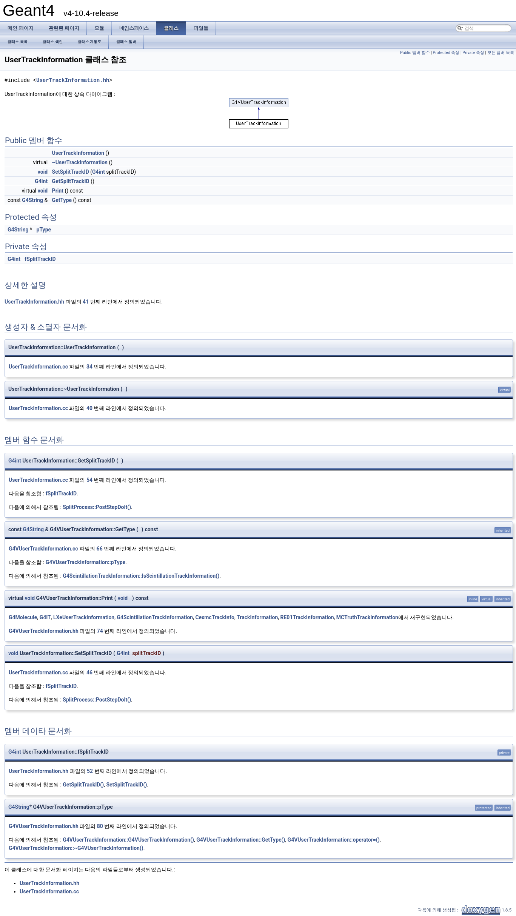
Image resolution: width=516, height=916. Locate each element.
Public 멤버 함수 (415, 52)
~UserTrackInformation (80, 162)
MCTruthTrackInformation (367, 617)
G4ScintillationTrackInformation (155, 617)
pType (44, 230)
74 (100, 631)
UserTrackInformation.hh (72, 80)
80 (100, 826)
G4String (32, 200)
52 (90, 771)
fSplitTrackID (40, 259)
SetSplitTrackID (70, 172)
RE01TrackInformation (307, 617)
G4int (98, 172)
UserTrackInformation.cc (38, 367)
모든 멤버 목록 (500, 52)
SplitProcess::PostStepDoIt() (97, 507)
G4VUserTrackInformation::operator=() (334, 840)
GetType (62, 200)
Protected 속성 (446, 52)
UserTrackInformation (78, 153)
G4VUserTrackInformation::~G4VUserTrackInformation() (76, 848)
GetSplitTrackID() (83, 785)
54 (89, 480)
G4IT (45, 617)
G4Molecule (23, 617)
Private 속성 (473, 52)
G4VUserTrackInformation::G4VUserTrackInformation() (128, 840)
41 (86, 302)
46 (89, 672)
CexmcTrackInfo (214, 617)
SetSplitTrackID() (126, 785)
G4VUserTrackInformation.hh (44, 631)
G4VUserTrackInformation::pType (85, 562)
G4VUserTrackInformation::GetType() (240, 840)
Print (57, 191)
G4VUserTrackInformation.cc (43, 549)
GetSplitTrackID (70, 181)
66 (100, 549)
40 (89, 408)
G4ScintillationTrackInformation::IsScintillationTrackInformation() (141, 576)
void (43, 172)
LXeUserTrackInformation (83, 617)
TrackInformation (257, 617)
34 (89, 367)
